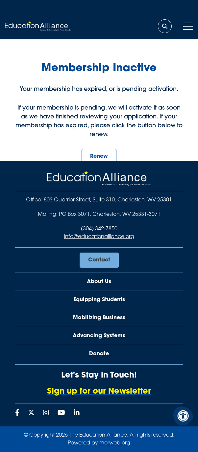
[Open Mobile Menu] (188, 26)
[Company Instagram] (46, 413)
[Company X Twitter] (31, 413)
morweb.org (114, 443)
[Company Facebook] (17, 413)
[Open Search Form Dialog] (165, 26)
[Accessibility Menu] (183, 416)
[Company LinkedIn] (77, 413)
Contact (99, 260)
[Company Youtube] (61, 413)
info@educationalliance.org (99, 236)
